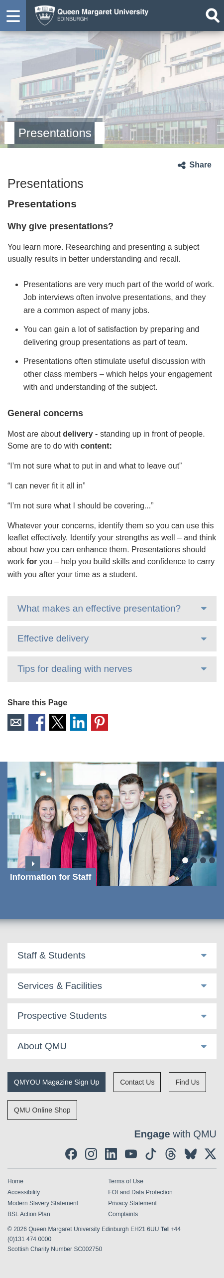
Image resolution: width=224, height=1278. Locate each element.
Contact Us (137, 1082)
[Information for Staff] (112, 824)
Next (32, 863)
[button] (13, 15)
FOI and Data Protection (140, 1192)
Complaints (123, 1214)
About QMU (42, 1046)
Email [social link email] (15, 722)
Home (15, 1181)
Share (201, 164)
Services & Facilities (59, 985)
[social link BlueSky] (191, 1154)
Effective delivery (53, 638)
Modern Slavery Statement (42, 1203)
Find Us (187, 1082)
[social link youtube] (131, 1154)
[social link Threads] (171, 1154)
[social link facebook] (71, 1154)
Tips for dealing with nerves (74, 668)
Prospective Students (62, 1015)
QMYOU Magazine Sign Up (56, 1082)
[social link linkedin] (111, 1154)
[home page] (88, 14)
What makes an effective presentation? (99, 608)
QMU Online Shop (42, 1110)
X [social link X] (57, 722)
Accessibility (23, 1192)
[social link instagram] (91, 1154)
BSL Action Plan (28, 1214)
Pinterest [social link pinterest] (99, 722)
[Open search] (212, 15)
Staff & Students (51, 955)
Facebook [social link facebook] (36, 722)
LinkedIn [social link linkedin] (78, 722)
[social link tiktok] (151, 1154)
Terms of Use (125, 1181)
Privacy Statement (132, 1203)
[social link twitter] (211, 1154)
